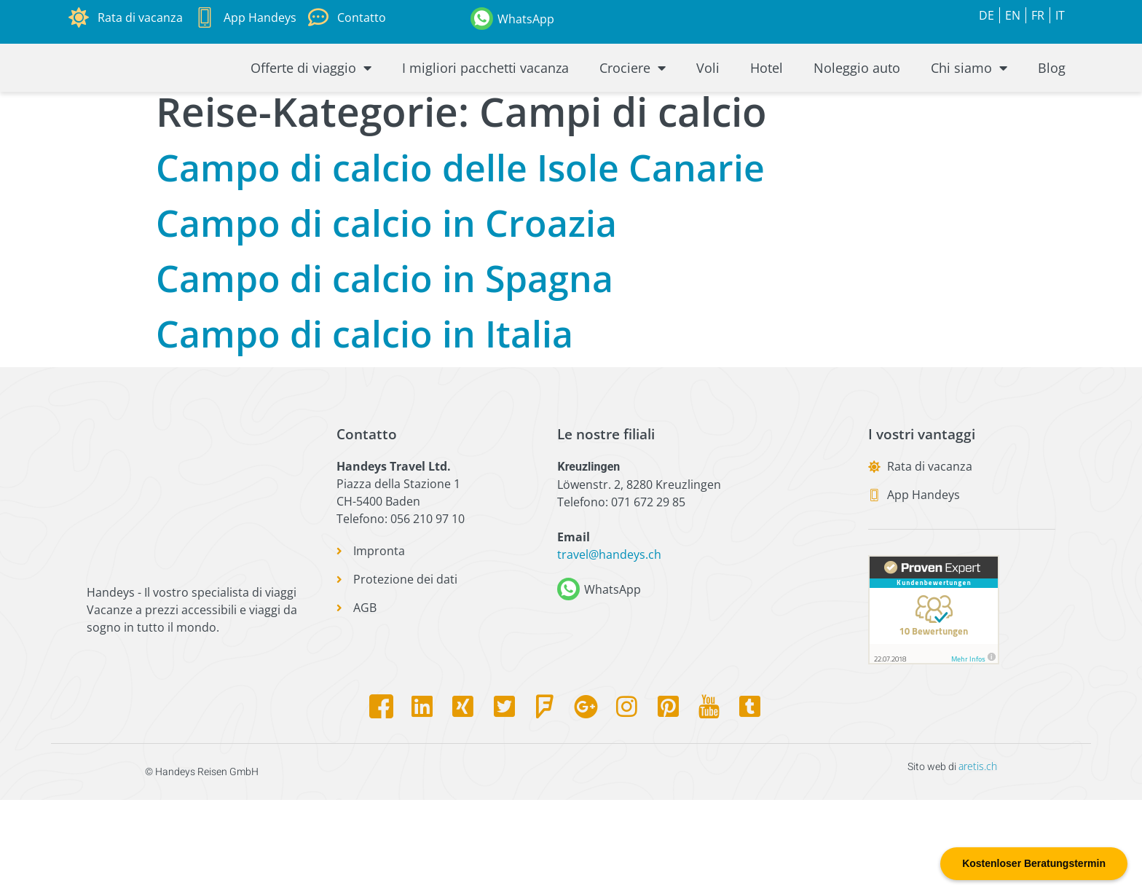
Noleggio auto (857, 109)
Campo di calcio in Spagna (384, 369)
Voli (708, 109)
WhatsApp (525, 19)
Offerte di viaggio (311, 109)
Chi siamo (969, 109)
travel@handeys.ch (609, 646)
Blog (1052, 109)
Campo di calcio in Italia (364, 425)
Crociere (632, 109)
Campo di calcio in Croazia (386, 314)
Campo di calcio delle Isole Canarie (460, 258)
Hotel (766, 109)
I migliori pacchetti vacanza (485, 109)
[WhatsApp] (481, 18)
